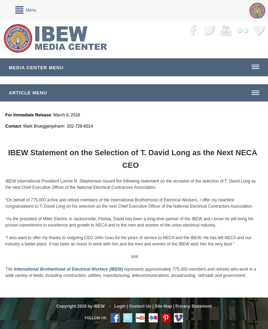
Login (120, 306)
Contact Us (140, 306)
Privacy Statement (194, 306)
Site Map (163, 306)
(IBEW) (116, 269)
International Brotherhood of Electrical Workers (61, 269)
